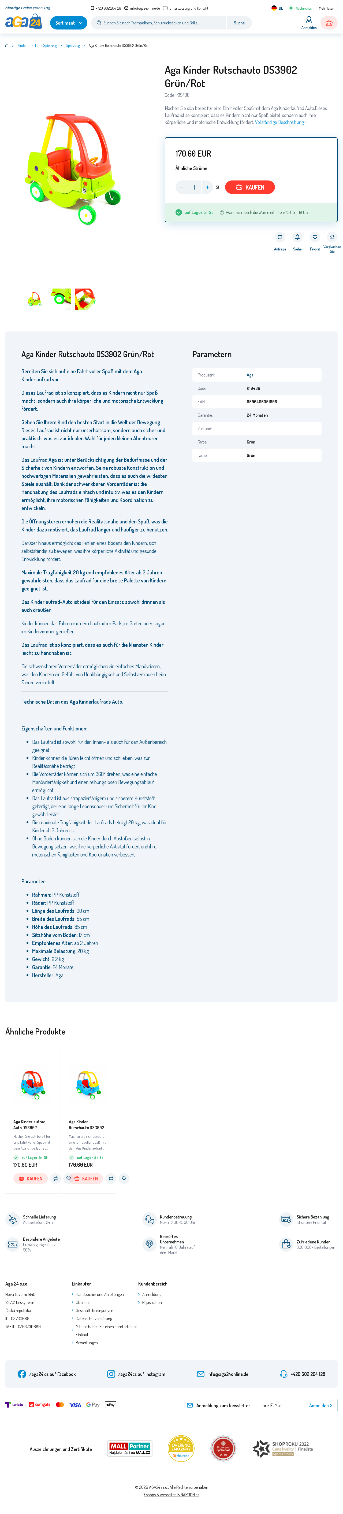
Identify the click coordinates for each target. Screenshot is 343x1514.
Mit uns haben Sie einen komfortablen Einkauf (106, 1330)
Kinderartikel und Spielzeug (37, 45)
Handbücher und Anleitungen (100, 1294)
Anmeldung (151, 1294)
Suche (239, 22)
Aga (250, 375)
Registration (152, 1302)
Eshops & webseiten (160, 1494)
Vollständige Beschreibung (279, 122)
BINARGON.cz (188, 1494)
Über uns (83, 1302)
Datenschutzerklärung (94, 1318)
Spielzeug (73, 45)
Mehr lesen (326, 8)
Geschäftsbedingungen (94, 1310)
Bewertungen (87, 1342)
